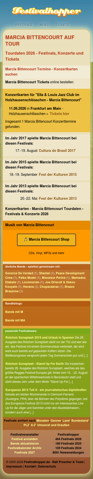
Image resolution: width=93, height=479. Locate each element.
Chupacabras (49, 286)
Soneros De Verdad (19, 273)
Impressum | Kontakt (21, 466)
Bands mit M (14, 311)
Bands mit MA (15, 320)
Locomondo (30, 282)
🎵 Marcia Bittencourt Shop (46, 239)
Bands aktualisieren (24, 443)
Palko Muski (27, 277)
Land (66, 420)
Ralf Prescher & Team (68, 462)
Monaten (42, 420)
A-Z (33, 425)
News (44, 24)
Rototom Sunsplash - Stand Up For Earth (34, 363)
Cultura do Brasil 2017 (57, 151)
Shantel (44, 273)
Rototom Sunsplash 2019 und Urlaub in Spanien (39, 337)
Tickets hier (59, 114)
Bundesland (80, 420)
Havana (28, 286)
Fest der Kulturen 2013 (58, 198)
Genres (56, 420)
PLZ (26, 425)
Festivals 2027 (24, 452)
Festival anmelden (25, 439)
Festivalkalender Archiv (24, 448)
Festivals (24, 24)
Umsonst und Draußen (53, 425)
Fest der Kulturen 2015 (58, 175)
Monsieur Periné (53, 277)
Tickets (62, 24)
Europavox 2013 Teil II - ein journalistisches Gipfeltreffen (45, 389)
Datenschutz (47, 466)
